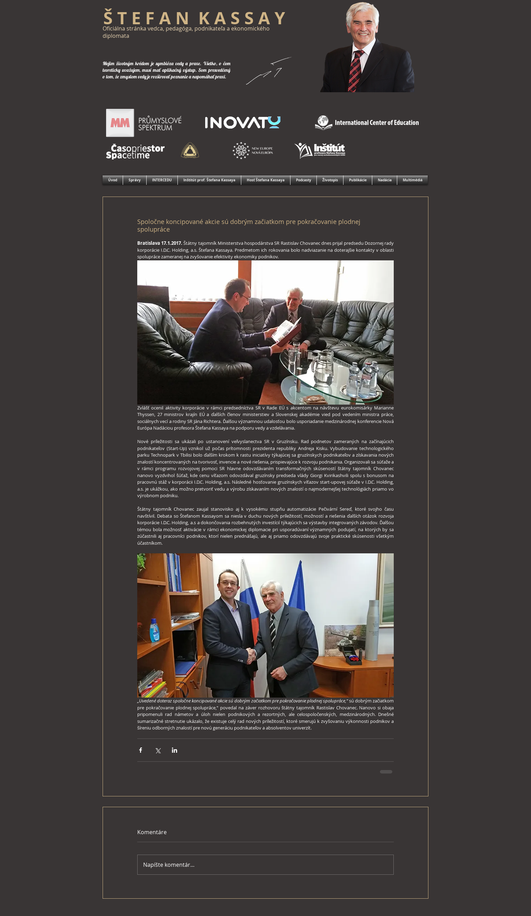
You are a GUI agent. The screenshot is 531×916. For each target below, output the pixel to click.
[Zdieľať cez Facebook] (140, 750)
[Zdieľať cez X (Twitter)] (157, 750)
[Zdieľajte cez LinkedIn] (174, 750)
